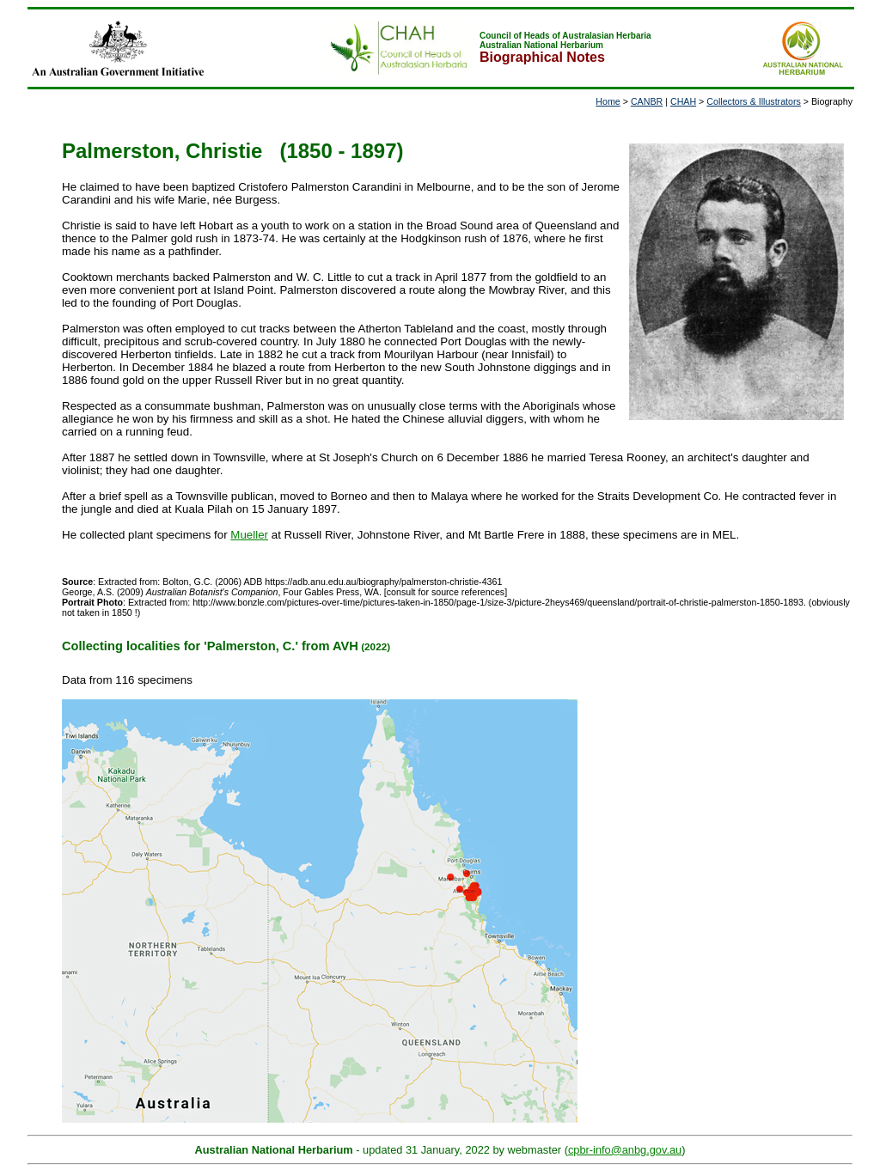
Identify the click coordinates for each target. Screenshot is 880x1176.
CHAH (683, 101)
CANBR (647, 101)
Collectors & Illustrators (753, 101)
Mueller (249, 534)
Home (608, 101)
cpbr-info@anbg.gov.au (624, 1149)
